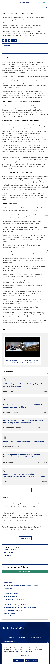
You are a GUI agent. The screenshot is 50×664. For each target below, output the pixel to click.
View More (24, 490)
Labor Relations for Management (14, 599)
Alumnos (5, 646)
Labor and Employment (11, 596)
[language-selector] (25, 45)
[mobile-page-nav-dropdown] (25, 7)
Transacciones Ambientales (12, 591)
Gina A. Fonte (8, 555)
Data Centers (8, 588)
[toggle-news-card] (44, 374)
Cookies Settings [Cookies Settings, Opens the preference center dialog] (24, 659)
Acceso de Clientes (8, 642)
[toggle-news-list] (47, 374)
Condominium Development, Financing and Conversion (21, 585)
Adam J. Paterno (9, 552)
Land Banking (8, 602)
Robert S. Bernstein (10, 549)
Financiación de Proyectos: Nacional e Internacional (20, 607)
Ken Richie (7, 558)
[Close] (46, 650)
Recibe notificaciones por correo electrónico (25, 637)
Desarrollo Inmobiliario (11, 616)
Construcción (8, 582)
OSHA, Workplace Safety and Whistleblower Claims (20, 605)
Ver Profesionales (25, 571)
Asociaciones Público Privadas (13, 610)
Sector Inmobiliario (9, 613)
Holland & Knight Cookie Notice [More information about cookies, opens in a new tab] (23, 655)
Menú (46, 2)
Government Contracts (11, 593)
